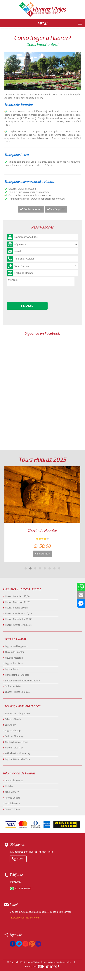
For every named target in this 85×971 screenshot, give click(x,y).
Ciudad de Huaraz (14, 780)
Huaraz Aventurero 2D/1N (18, 613)
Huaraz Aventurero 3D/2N (18, 625)
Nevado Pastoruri (14, 658)
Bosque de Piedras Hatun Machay (22, 680)
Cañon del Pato (12, 686)
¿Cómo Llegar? (12, 798)
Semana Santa (12, 809)
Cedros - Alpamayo (14, 736)
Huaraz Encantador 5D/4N (18, 619)
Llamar (18, 858)
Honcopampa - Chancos (17, 675)
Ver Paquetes (56, 209)
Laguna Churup (12, 730)
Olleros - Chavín (13, 719)
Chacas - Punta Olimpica (17, 692)
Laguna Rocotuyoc (14, 663)
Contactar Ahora (31, 209)
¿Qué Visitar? (12, 792)
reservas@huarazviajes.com (24, 917)
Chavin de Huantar (14, 652)
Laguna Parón (12, 669)
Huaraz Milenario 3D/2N (17, 602)
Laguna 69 (10, 725)
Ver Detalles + (42, 553)
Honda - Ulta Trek (14, 747)
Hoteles (9, 786)
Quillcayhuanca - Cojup (16, 742)
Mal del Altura (12, 803)
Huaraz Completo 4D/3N (17, 596)
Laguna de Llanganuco (16, 646)
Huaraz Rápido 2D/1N (16, 607)
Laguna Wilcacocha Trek (17, 759)
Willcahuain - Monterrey (17, 753)
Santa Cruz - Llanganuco (17, 713)
